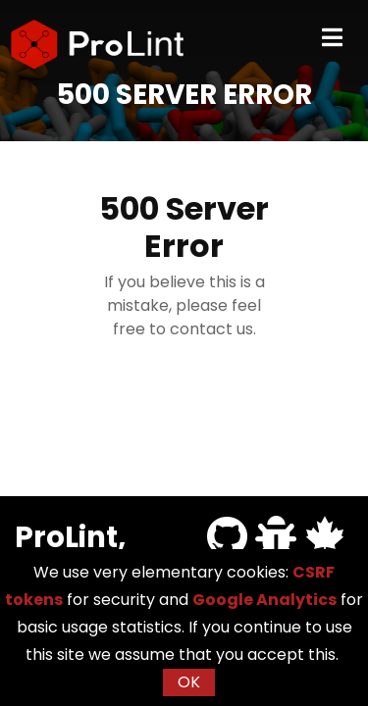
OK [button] (189, 682)
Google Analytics (264, 599)
